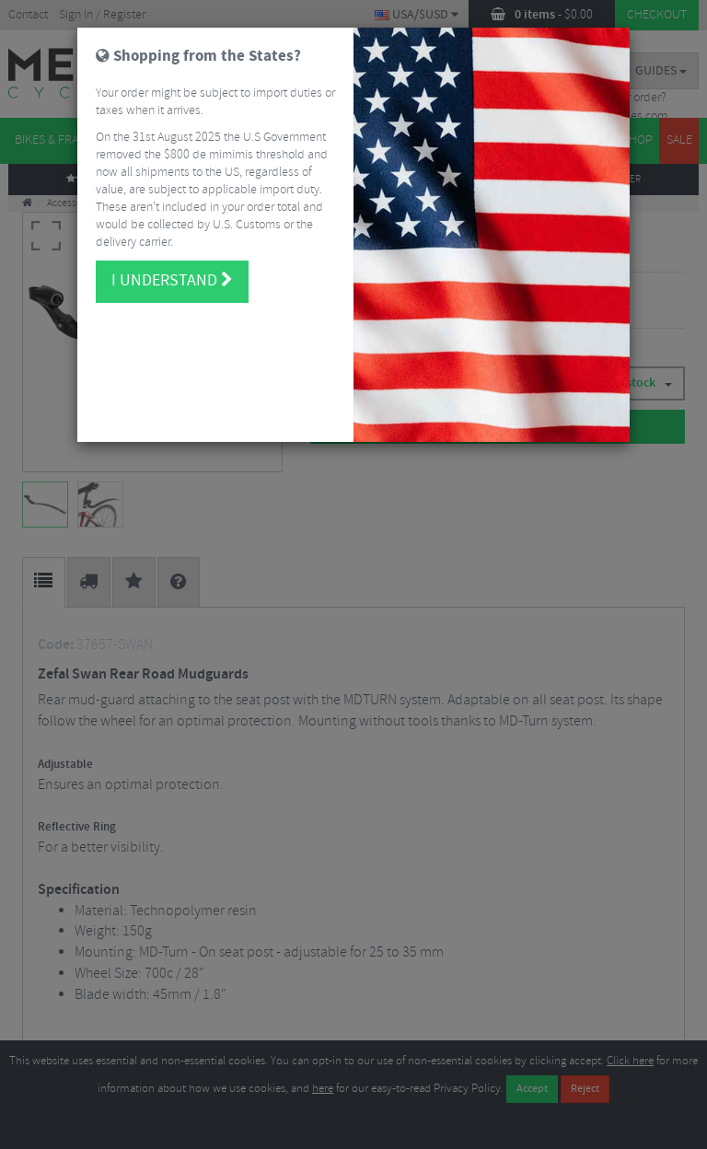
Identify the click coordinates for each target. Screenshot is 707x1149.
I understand (172, 264)
